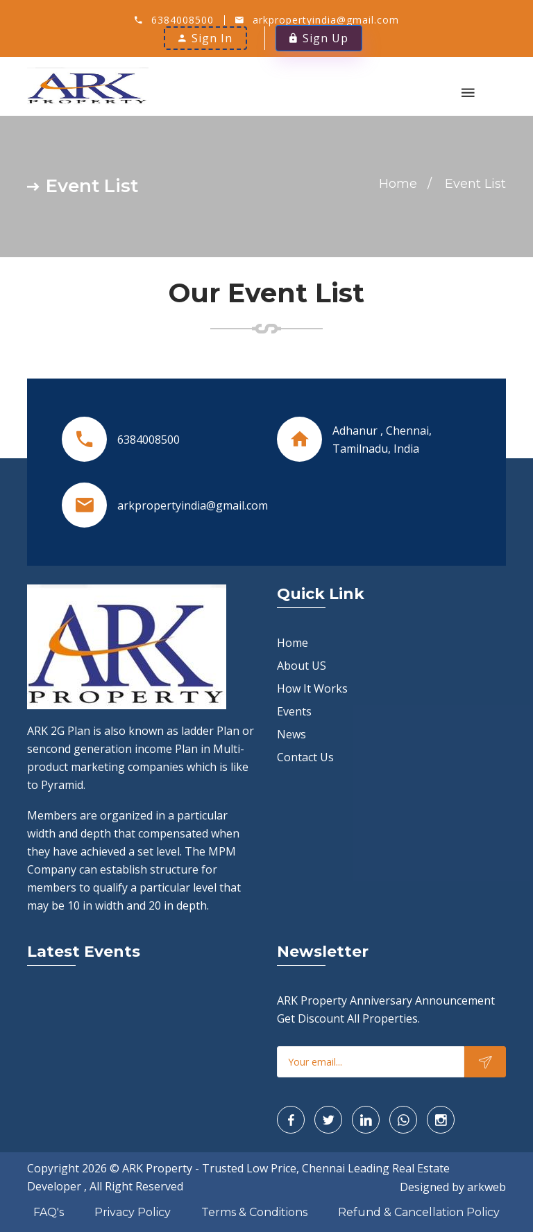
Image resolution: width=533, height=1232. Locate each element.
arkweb (486, 1187)
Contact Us (305, 757)
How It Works (312, 688)
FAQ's (48, 1212)
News (291, 734)
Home (398, 183)
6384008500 (182, 19)
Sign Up (318, 38)
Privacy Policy (132, 1212)
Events (294, 711)
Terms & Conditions (254, 1212)
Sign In (205, 38)
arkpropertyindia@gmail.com (326, 19)
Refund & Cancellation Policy (419, 1212)
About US (301, 665)
